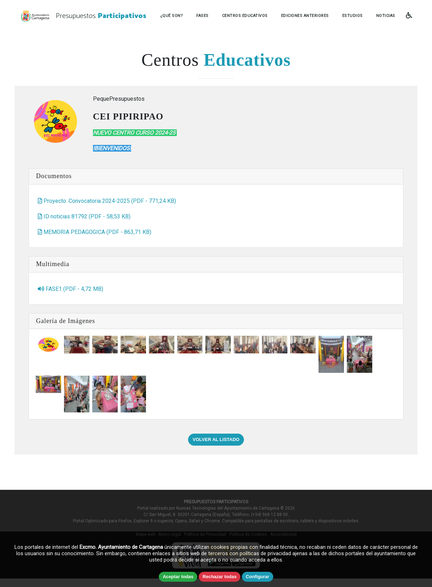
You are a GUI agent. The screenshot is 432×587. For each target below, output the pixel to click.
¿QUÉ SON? (171, 15)
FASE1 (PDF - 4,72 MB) (70, 289)
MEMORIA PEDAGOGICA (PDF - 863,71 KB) (94, 232)
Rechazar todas (220, 576)
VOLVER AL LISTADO (216, 439)
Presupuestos (101, 16)
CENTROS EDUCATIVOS (245, 15)
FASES (202, 15)
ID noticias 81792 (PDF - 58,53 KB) (84, 216)
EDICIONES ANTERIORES (305, 15)
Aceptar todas (178, 576)
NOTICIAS (385, 15)
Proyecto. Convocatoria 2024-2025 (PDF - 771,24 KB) (107, 201)
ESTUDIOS (352, 15)
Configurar (257, 576)
